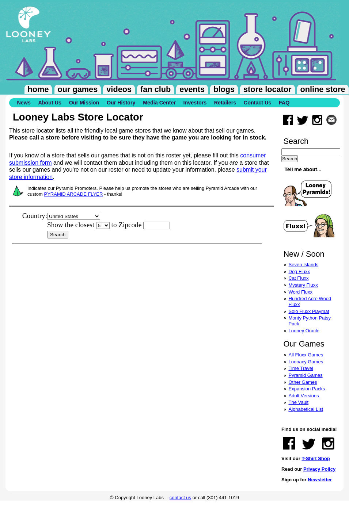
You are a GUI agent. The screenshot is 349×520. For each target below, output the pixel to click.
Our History (121, 103)
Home (38, 89)
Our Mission (84, 103)
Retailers (225, 103)
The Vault (299, 402)
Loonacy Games (306, 361)
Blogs (224, 89)
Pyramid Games (306, 375)
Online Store (322, 89)
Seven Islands (304, 264)
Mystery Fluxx (303, 285)
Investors (195, 103)
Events (192, 89)
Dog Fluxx (299, 271)
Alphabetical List (306, 409)
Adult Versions (304, 395)
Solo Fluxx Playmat (309, 311)
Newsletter (320, 479)
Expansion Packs (307, 388)
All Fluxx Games (306, 355)
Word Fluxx (301, 292)
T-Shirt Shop (315, 458)
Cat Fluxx (299, 278)
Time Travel (301, 368)
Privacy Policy (319, 469)
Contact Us (257, 103)
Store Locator (267, 89)
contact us (180, 497)
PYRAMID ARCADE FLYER (73, 194)
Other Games (303, 382)
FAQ (284, 103)
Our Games (78, 89)
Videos (119, 89)
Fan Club (155, 89)
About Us (49, 103)
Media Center (159, 103)
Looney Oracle (304, 330)
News (24, 103)
